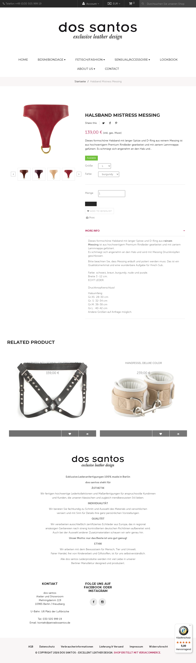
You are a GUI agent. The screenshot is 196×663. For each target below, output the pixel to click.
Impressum (136, 646)
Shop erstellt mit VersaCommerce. (137, 652)
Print (90, 217)
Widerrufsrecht (158, 646)
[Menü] (190, 626)
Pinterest (116, 123)
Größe (89, 165)
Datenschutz (47, 646)
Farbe (88, 173)
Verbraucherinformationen (77, 646)
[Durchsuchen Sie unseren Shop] (167, 3)
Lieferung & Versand (111, 646)
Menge (89, 193)
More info (92, 230)
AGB (30, 646)
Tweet (103, 123)
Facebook (110, 123)
